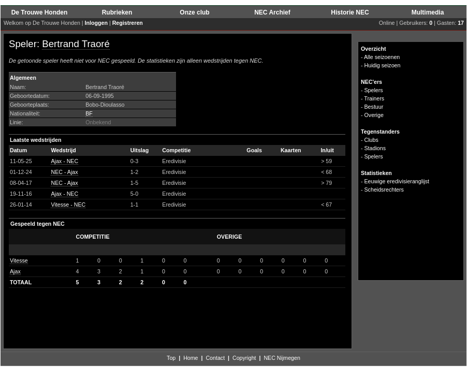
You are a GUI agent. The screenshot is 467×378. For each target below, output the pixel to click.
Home (190, 358)
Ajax (15, 271)
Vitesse (19, 260)
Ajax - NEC (64, 161)
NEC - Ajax (64, 172)
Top (171, 358)
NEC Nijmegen (282, 358)
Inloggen (96, 23)
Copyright (244, 358)
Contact (215, 358)
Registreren (127, 23)
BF (89, 113)
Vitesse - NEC (68, 204)
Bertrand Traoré (76, 43)
